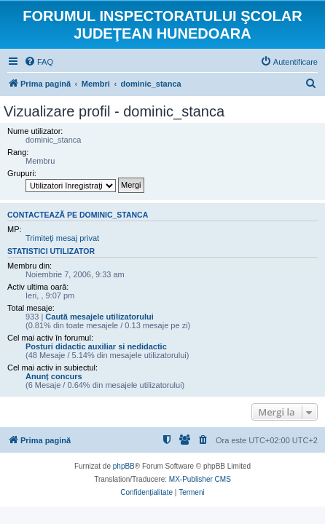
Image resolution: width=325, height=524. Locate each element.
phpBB (124, 466)
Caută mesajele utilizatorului (99, 316)
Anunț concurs (54, 376)
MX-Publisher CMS (200, 479)
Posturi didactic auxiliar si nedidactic (96, 346)
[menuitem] (38, 62)
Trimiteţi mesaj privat (62, 238)
